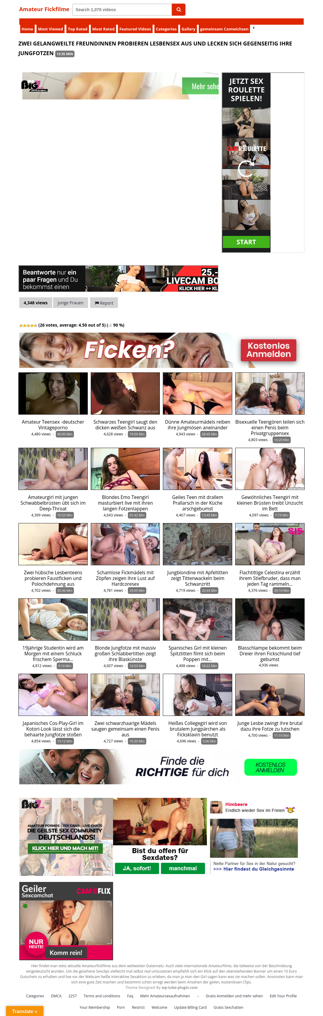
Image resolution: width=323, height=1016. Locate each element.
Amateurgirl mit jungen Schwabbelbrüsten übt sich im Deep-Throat (53, 497)
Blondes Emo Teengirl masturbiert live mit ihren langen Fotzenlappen (125, 497)
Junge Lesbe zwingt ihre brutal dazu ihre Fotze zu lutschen (269, 720)
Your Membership (95, 1001)
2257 (72, 989)
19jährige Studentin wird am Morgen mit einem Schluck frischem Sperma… (53, 647)
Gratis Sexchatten (228, 1001)
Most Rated (103, 22)
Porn (121, 1001)
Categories (166, 22)
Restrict (138, 1001)
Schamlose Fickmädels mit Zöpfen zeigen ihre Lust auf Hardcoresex (125, 572)
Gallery (188, 22)
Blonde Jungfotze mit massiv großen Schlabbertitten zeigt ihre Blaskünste (125, 647)
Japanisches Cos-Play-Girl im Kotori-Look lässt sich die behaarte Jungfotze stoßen (53, 723)
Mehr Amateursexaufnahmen (165, 989)
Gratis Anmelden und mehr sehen (234, 989)
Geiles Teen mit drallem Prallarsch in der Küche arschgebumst (197, 497)
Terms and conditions (102, 989)
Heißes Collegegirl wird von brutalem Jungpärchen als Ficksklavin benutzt (197, 723)
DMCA (56, 989)
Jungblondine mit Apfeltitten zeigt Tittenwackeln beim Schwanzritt (197, 572)
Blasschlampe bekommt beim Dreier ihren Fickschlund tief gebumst (270, 647)
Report (104, 296)
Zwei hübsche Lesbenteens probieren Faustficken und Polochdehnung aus (53, 572)
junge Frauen (71, 296)
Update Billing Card (190, 1001)
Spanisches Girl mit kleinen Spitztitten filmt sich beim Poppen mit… (198, 647)
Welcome (159, 1001)
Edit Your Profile (283, 989)
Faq (130, 989)
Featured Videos (135, 22)
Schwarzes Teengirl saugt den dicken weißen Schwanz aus (125, 418)
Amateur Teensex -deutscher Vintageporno (53, 418)
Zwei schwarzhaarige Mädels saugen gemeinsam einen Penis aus (125, 723)
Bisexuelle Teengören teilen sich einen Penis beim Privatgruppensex (270, 421)
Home (27, 22)
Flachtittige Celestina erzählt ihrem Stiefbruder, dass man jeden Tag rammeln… (270, 572)
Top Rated (77, 22)
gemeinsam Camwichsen (224, 22)
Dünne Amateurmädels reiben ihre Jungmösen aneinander (197, 418)
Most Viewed (50, 22)
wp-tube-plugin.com (180, 981)
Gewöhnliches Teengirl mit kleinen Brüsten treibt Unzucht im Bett (270, 497)
